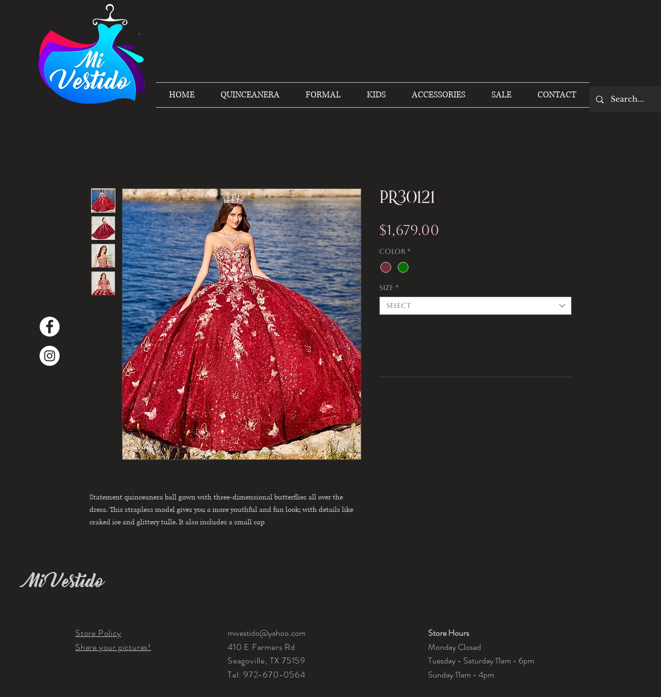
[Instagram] (50, 356)
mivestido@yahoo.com (267, 633)
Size (389, 288)
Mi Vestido (64, 581)
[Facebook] (50, 327)
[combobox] (475, 306)
